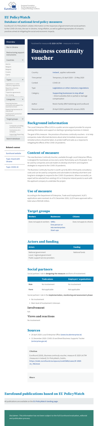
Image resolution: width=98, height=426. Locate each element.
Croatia (8, 72)
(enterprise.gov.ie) (39, 341)
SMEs (53, 222)
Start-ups (55, 230)
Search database (13, 138)
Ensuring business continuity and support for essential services (14, 105)
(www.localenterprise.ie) (71, 334)
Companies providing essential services (16, 126)
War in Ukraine (12, 47)
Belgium (8, 67)
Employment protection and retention (14, 114)
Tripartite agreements (13, 92)
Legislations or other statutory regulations (13, 84)
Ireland (56, 72)
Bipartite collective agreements (12, 89)
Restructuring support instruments (15, 53)
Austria (8, 64)
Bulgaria (8, 69)
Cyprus (8, 75)
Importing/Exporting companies (16, 135)
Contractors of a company (14, 131)
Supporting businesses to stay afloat (14, 110)
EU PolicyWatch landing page (45, 401)
